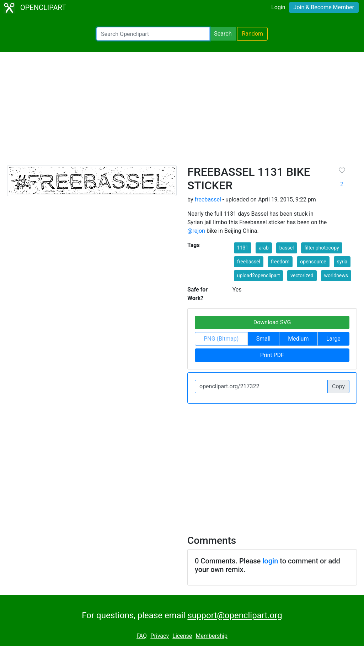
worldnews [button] (336, 275)
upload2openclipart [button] (258, 275)
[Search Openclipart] (153, 34)
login (270, 561)
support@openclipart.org (234, 615)
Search (222, 33)
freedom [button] (280, 261)
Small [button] (263, 338)
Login (278, 7)
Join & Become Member (324, 7)
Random (252, 33)
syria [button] (342, 261)
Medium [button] (298, 338)
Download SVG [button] (272, 322)
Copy (338, 386)
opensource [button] (313, 261)
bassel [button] (286, 248)
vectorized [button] (301, 275)
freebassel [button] (248, 261)
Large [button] (333, 338)
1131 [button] (242, 248)
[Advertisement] (182, 112)
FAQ (141, 635)
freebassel (207, 199)
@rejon (196, 230)
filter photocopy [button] (321, 248)
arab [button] (264, 248)
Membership (212, 635)
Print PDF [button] (272, 355)
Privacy (159, 635)
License (182, 635)
